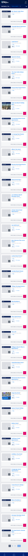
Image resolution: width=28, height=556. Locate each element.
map (13, 14)
